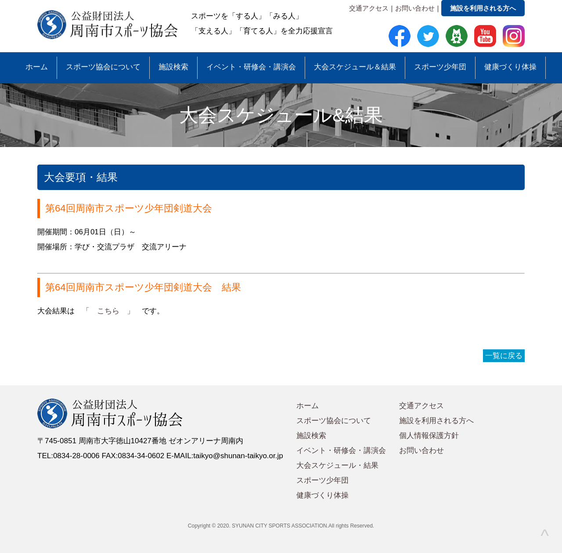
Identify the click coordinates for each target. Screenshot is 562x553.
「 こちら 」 (108, 311)
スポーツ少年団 (440, 67)
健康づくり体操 (510, 67)
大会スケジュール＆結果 (355, 67)
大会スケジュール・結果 (337, 465)
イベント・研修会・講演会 (251, 67)
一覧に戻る (503, 356)
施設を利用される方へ (483, 8)
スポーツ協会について (103, 67)
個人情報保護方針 (429, 435)
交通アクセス (369, 8)
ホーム (36, 67)
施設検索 (173, 67)
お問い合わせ (415, 8)
